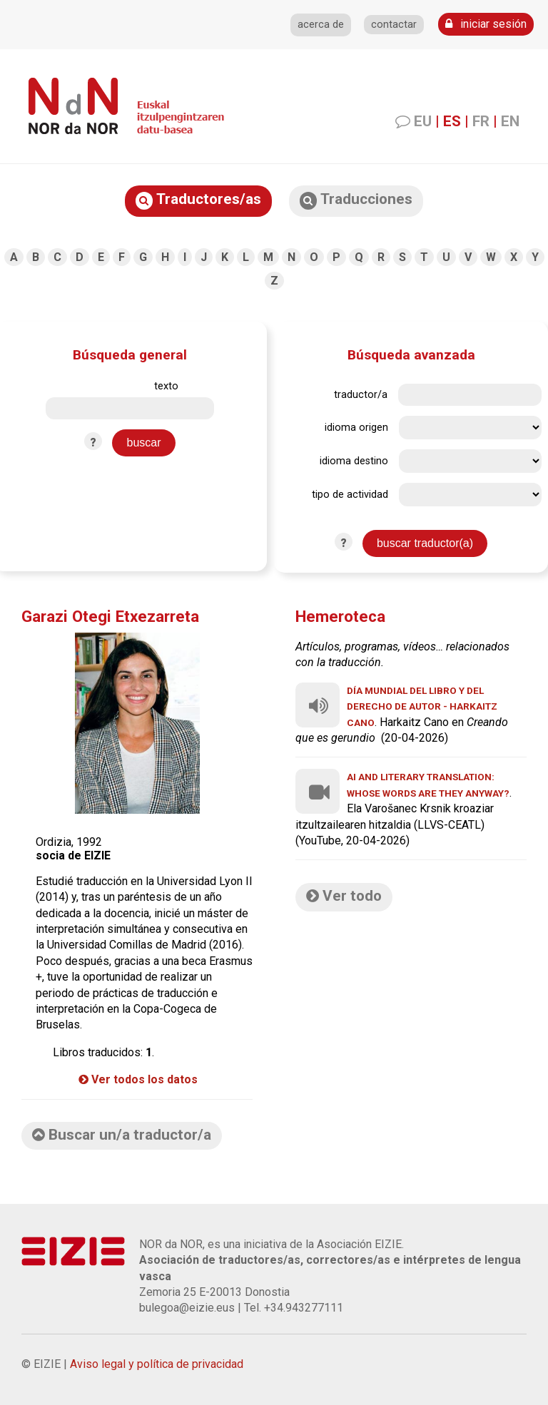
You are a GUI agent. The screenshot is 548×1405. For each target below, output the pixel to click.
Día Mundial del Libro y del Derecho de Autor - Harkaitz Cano (422, 706)
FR (480, 121)
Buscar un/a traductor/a (121, 1134)
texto (166, 386)
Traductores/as (198, 200)
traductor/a (360, 395)
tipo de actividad (350, 495)
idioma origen (356, 428)
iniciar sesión (486, 24)
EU (423, 121)
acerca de (321, 25)
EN (510, 121)
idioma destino (354, 461)
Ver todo (344, 895)
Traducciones (356, 200)
